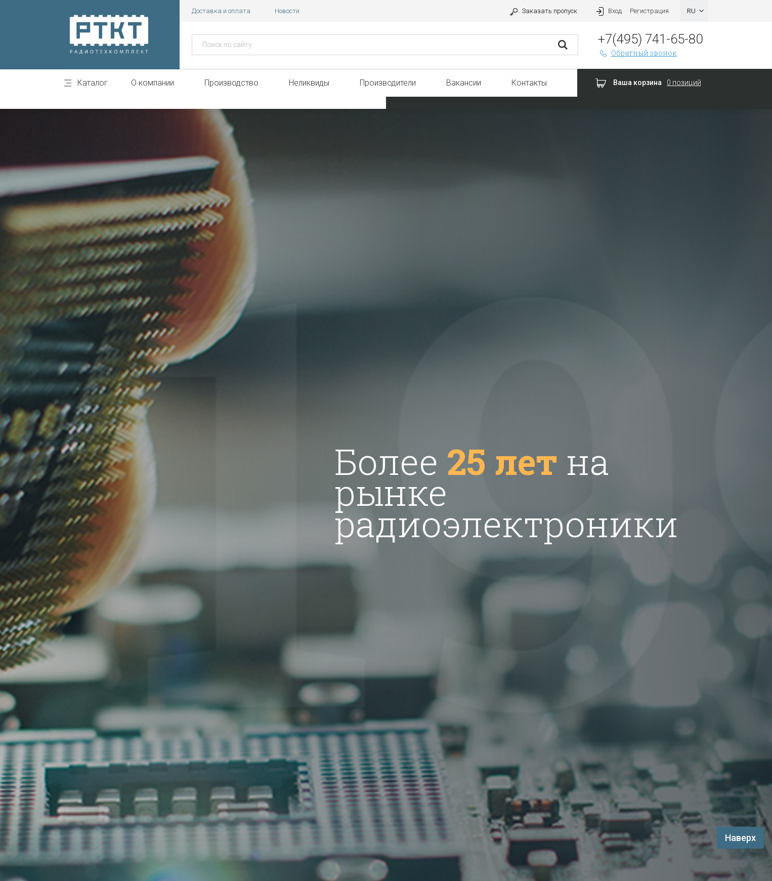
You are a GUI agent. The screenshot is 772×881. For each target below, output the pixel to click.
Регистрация (649, 11)
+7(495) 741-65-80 (650, 39)
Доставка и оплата (221, 11)
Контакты (529, 83)
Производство (231, 83)
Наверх (740, 837)
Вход (607, 11)
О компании (152, 83)
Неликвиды (309, 83)
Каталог (92, 83)
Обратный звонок (637, 53)
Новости (287, 11)
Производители (388, 83)
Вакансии (463, 83)
